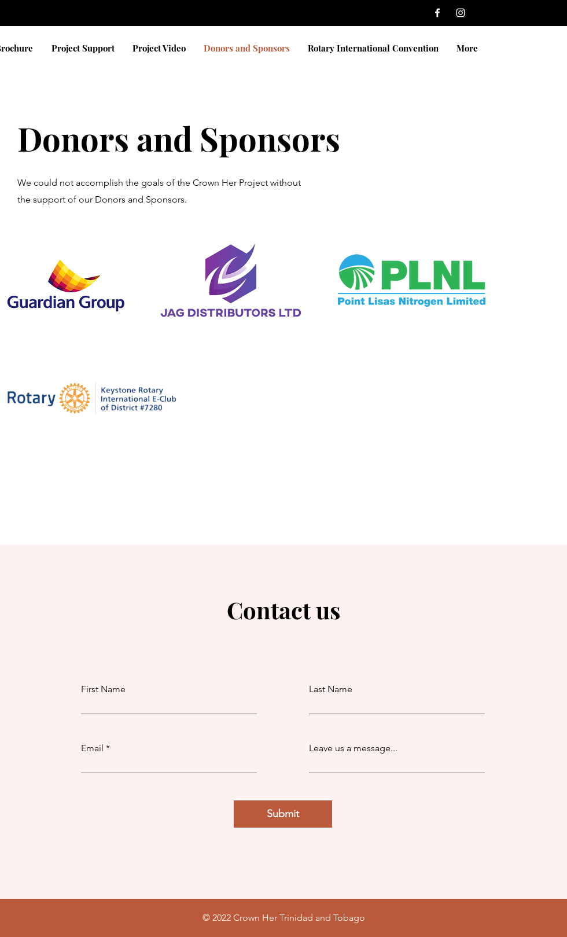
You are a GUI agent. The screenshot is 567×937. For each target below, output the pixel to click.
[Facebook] (437, 13)
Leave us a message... (353, 748)
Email (92, 748)
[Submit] (283, 814)
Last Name (330, 689)
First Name (103, 689)
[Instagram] (460, 13)
